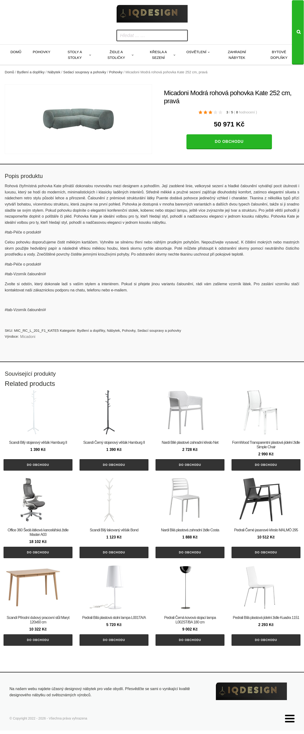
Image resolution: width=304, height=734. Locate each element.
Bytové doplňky (279, 55)
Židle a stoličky (116, 55)
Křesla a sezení (158, 55)
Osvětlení (196, 52)
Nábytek (54, 72)
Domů (15, 52)
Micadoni (27, 337)
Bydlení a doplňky (31, 72)
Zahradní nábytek (237, 55)
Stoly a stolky (74, 55)
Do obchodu (229, 142)
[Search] (298, 32)
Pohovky (41, 52)
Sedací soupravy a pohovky (84, 72)
